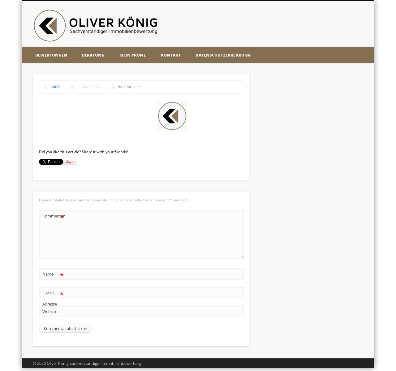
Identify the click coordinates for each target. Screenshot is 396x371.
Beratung (93, 55)
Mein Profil (132, 55)
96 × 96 (124, 87)
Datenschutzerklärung (223, 55)
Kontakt (171, 55)
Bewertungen (51, 55)
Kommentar (53, 216)
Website (49, 311)
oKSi (55, 87)
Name (53, 274)
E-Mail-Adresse (53, 297)
